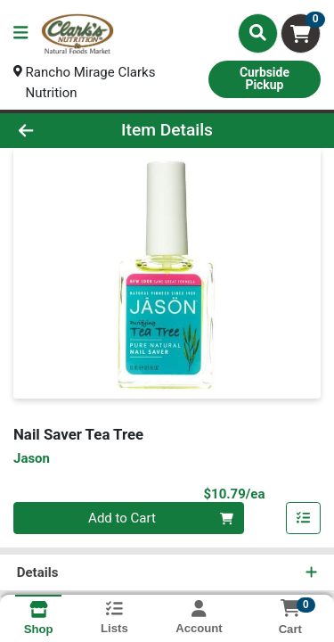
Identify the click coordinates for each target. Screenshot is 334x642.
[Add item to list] (304, 519)
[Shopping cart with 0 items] (301, 33)
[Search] (257, 33)
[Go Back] (51, 130)
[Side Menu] (20, 33)
